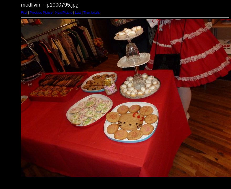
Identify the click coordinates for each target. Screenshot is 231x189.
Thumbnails (91, 12)
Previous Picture (41, 12)
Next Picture (63, 12)
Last (78, 12)
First (24, 12)
